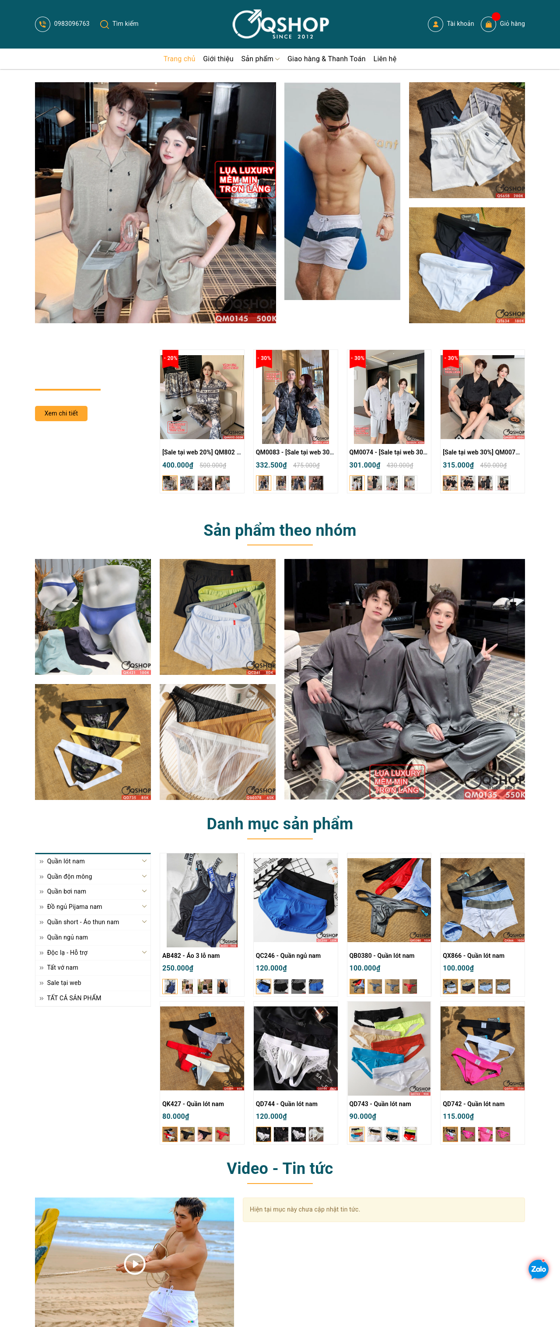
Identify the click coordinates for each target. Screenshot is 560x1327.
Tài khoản (451, 24)
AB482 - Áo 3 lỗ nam (191, 955)
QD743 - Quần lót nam (380, 1103)
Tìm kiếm (119, 23)
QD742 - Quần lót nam (473, 1103)
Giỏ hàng (503, 24)
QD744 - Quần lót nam (287, 1103)
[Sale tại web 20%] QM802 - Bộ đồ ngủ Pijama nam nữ (237, 452)
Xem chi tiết (61, 413)
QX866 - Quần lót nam (473, 955)
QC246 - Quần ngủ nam (288, 955)
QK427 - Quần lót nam (193, 1103)
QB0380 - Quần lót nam (382, 955)
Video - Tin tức (280, 1168)
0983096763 (62, 23)
